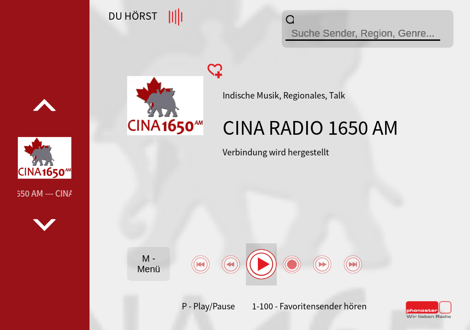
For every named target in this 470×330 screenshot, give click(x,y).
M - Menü (148, 263)
